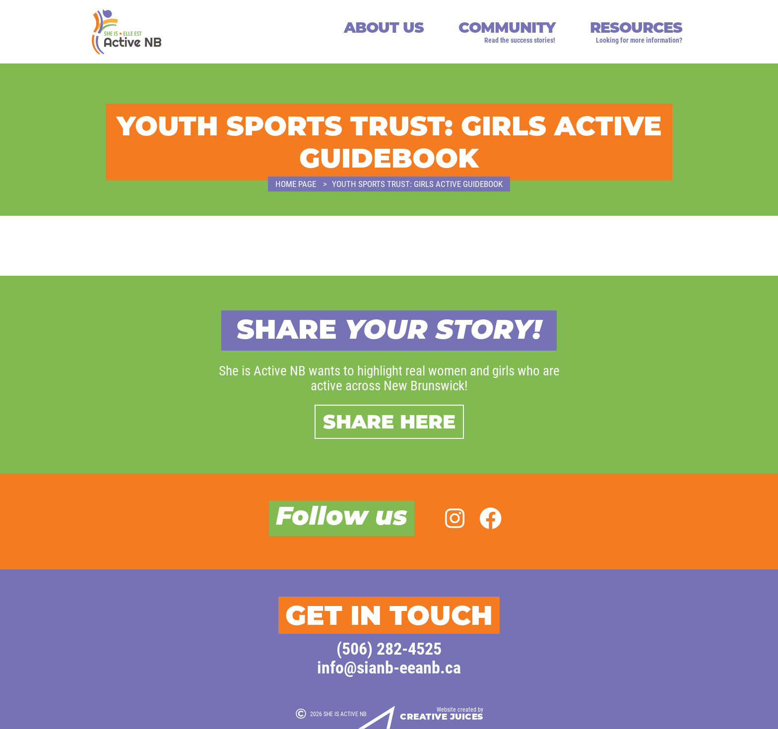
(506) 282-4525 (389, 648)
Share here (389, 421)
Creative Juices (441, 717)
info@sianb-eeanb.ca (389, 667)
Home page (295, 183)
